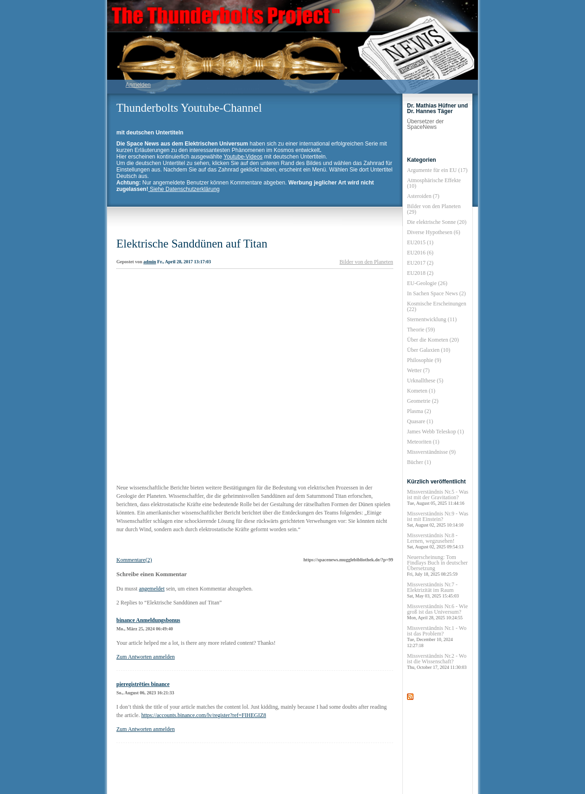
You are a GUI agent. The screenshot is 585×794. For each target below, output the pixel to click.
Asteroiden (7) (423, 196)
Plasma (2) (419, 411)
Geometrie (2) (423, 401)
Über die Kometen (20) (433, 340)
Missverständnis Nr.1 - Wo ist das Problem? (436, 636)
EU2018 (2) (420, 273)
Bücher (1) (419, 462)
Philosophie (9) (424, 360)
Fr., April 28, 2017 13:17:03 (184, 261)
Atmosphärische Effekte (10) (434, 183)
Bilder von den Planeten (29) (434, 209)
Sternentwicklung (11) (432, 319)
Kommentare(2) (134, 560)
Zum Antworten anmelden (145, 657)
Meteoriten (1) (423, 441)
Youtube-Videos (242, 156)
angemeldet (152, 588)
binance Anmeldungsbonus (148, 620)
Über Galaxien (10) (428, 350)
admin (149, 261)
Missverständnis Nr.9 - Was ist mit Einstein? (437, 518)
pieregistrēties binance (143, 684)
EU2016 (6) (420, 252)
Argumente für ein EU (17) (437, 170)
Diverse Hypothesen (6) (433, 232)
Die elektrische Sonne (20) (436, 222)
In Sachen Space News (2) (436, 293)
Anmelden (138, 85)
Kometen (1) (421, 390)
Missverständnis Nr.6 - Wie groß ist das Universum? (437, 611)
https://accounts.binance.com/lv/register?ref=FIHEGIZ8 (203, 715)
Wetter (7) (418, 370)
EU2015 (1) (420, 242)
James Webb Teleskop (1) (435, 431)
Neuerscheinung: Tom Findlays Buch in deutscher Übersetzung (437, 565)
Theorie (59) (421, 329)
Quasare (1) (420, 421)
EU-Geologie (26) (427, 283)
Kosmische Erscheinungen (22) (436, 306)
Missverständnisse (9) (431, 452)
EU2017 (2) (420, 263)
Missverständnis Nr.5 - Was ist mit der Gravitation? (437, 497)
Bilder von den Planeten (366, 262)
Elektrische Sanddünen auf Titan (191, 243)
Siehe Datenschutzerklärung (184, 189)
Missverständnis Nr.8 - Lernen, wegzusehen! (435, 540)
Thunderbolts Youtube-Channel (189, 108)
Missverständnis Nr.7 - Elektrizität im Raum (433, 589)
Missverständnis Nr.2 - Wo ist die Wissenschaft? (437, 661)
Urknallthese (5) (425, 380)
